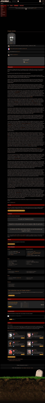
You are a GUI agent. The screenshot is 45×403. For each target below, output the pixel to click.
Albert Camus (23, 127)
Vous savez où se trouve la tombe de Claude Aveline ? (16, 210)
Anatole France (18, 91)
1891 (35, 342)
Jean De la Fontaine (16, 341)
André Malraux (24, 123)
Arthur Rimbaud (34, 341)
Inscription (43, 0)
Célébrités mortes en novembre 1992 (14, 360)
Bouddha (31, 96)
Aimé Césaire (34, 349)
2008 (35, 350)
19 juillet (16, 48)
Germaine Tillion (17, 158)
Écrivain (39, 252)
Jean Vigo (9, 124)
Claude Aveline (22, 5)
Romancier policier (30, 254)
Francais (11, 48)
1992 (26, 48)
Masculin (12, 254)
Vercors (29, 145)
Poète (34, 251)
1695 (17, 342)
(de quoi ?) (18, 51)
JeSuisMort (4, 1)
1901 (18, 48)
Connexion (43, 1)
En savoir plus (34, 8)
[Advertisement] (26, 23)
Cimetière (11, 5)
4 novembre (23, 48)
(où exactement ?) (15, 54)
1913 (34, 350)
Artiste (33, 252)
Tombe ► (22, 346)
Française (17, 252)
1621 (15, 342)
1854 (34, 342)
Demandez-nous (11, 295)
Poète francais (16, 5)
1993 (17, 350)
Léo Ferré (14, 349)
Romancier (38, 253)
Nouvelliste (32, 253)
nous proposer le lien (16, 327)
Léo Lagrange (28, 123)
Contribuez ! (26, 62)
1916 (15, 350)
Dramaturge (36, 252)
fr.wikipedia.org (12, 202)
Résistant (35, 253)
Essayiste (28, 253)
